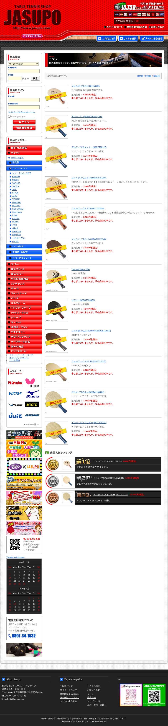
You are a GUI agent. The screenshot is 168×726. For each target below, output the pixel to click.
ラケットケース (24, 293)
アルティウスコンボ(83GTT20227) (88, 392)
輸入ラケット (24, 269)
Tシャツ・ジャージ (24, 307)
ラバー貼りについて (69, 697)
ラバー (24, 264)
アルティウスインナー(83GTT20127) (89, 147)
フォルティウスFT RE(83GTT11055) (89, 361)
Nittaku (15, 180)
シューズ (24, 317)
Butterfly (16, 176)
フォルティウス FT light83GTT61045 (89, 177)
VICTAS (15, 218)
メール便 (24, 650)
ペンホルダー (18, 246)
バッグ (24, 298)
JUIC (14, 189)
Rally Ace (16, 234)
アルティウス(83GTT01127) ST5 (87, 116)
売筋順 (156, 76)
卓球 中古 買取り (96, 705)
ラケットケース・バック (21, 355)
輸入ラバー (24, 274)
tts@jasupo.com (17, 699)
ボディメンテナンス (24, 336)
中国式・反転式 (19, 252)
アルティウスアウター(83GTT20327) (89, 422)
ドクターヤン (18, 238)
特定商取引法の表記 (135, 27)
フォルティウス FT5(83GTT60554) (88, 208)
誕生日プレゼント (24, 498)
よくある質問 (128, 39)
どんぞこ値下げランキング (24, 483)
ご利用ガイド (106, 39)
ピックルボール (24, 351)
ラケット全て (17, 157)
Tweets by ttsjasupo (15, 557)
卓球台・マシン (24, 327)
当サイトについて (113, 27)
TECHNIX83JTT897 (81, 269)
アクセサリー (24, 332)
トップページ (93, 701)
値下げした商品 (24, 147)
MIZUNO (16, 205)
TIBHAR (16, 199)
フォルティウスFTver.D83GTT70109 (89, 239)
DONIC (15, 221)
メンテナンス (24, 283)
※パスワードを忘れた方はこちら (21, 112)
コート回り (14, 360)
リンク (90, 694)
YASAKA (16, 183)
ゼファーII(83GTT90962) (83, 300)
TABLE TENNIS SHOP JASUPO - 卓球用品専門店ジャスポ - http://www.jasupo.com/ (32, 17)
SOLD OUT (56, 96)
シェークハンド (19, 168)
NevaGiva (16, 231)
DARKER (16, 202)
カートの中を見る (151, 39)
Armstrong (17, 212)
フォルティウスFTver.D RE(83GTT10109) (91, 330)
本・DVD (24, 322)
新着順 (148, 76)
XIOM (14, 215)
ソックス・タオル (24, 312)
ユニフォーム (24, 303)
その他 (15, 241)
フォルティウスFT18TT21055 (86, 86)
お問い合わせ (156, 27)
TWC (14, 225)
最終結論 (91, 697)
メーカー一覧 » (31, 424)
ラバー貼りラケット (22, 258)
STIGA (15, 192)
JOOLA (15, 186)
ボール (24, 288)
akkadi (15, 228)
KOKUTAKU (17, 209)
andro (14, 196)
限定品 (15, 162)
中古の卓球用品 (24, 278)
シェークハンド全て (21, 173)
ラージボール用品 (24, 341)
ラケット (24, 152)
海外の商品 (24, 346)
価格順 (140, 76)
